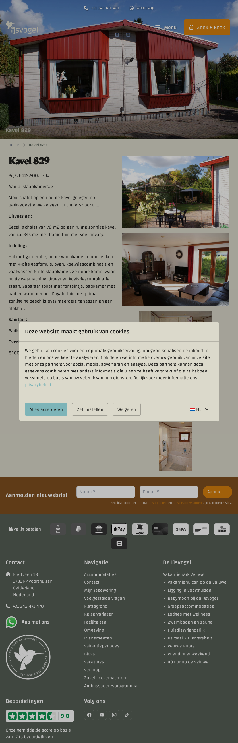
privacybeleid (38, 384)
